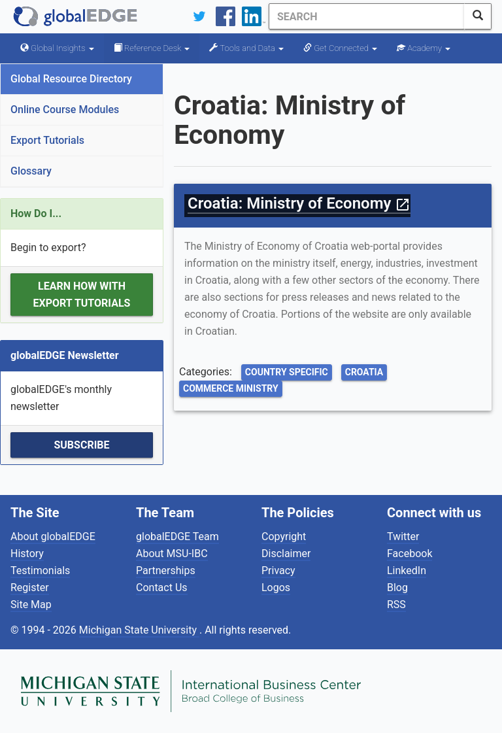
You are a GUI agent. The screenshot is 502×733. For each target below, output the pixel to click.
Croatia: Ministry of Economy (299, 203)
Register (29, 587)
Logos (275, 587)
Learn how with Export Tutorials (82, 294)
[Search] (367, 16)
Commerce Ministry (230, 388)
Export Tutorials (47, 140)
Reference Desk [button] (152, 48)
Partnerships (165, 570)
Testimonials (40, 570)
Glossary (31, 171)
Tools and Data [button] (246, 48)
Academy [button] (423, 48)
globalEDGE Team (177, 536)
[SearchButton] (478, 16)
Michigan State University (139, 630)
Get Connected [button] (340, 48)
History (27, 553)
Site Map (31, 604)
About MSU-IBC (172, 553)
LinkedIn (406, 570)
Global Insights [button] (57, 48)
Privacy (278, 570)
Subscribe (81, 445)
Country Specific (286, 372)
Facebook (409, 553)
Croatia (364, 372)
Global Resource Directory (71, 79)
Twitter (403, 536)
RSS (396, 604)
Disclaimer (285, 553)
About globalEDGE (52, 536)
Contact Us (162, 587)
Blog (397, 587)
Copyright (283, 536)
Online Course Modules (64, 109)
